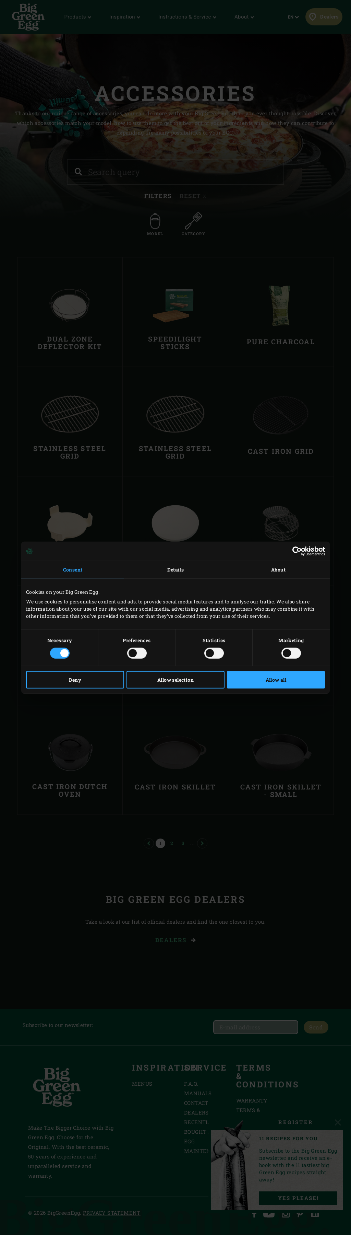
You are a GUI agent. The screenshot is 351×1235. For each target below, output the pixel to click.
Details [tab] (175, 569)
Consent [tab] (73, 569)
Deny (75, 679)
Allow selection (175, 679)
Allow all (276, 679)
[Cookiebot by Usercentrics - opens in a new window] (295, 551)
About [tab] (278, 569)
